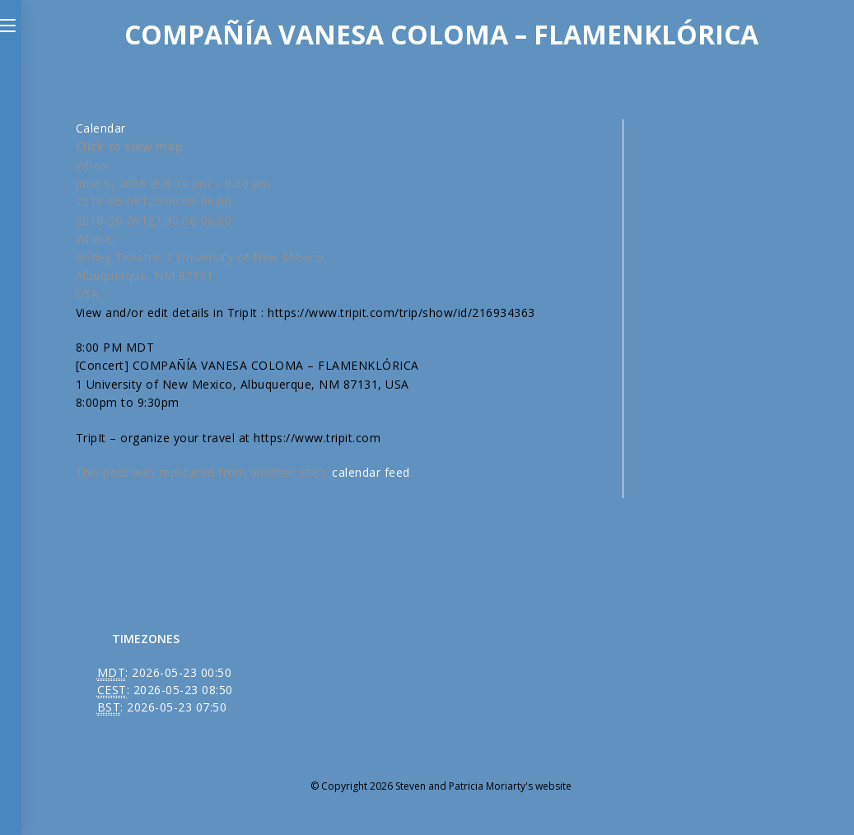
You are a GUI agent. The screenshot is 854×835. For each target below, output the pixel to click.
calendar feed (371, 472)
